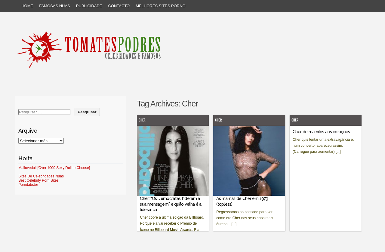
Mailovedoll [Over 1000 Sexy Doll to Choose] (54, 168)
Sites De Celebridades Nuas (41, 176)
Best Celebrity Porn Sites (38, 180)
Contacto (119, 6)
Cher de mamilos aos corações (321, 131)
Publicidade (89, 6)
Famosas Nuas (54, 6)
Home (27, 6)
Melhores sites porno (160, 6)
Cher (142, 120)
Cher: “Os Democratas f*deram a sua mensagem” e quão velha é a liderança (170, 204)
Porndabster (28, 185)
